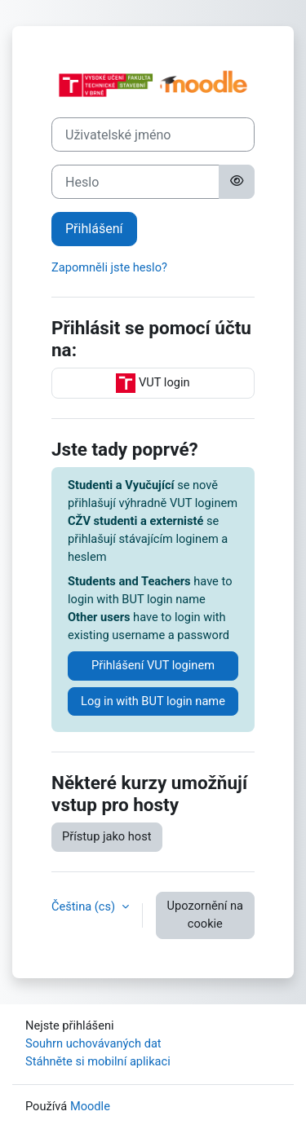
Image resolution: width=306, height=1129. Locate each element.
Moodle (90, 1106)
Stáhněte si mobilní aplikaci (98, 1061)
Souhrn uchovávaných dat (93, 1043)
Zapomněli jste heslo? (109, 267)
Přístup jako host (107, 836)
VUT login (152, 383)
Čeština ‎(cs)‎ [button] (84, 906)
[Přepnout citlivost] (237, 182)
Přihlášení (94, 228)
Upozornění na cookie (205, 914)
